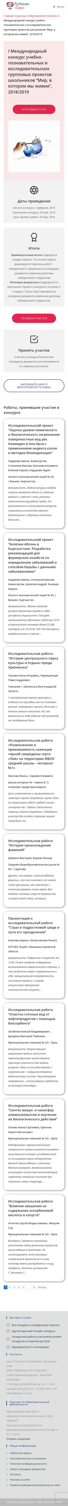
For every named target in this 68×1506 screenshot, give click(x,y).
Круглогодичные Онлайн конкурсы (33, 1331)
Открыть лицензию (18, 1439)
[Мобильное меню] (57, 6)
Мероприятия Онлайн (42, 16)
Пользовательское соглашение (28, 1458)
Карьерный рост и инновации (30, 1347)
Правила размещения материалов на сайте (35, 1485)
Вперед (42, 1287)
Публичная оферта (21, 1453)
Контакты (15, 1474)
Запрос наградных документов (27, 1469)
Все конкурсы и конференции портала (35, 1325)
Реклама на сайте (20, 1479)
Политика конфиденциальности (28, 1463)
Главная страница (15, 16)
